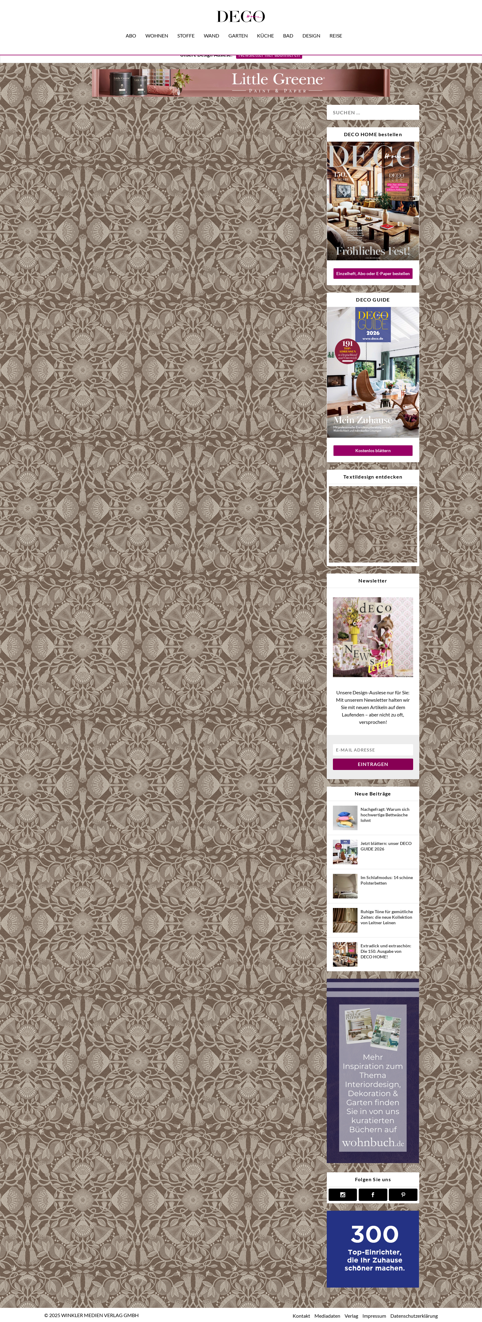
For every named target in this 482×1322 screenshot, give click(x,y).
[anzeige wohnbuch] (373, 1161)
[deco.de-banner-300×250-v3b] (373, 1285)
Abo (131, 27)
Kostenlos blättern (373, 450)
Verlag (351, 1315)
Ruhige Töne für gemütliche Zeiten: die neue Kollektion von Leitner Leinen (387, 917)
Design (311, 27)
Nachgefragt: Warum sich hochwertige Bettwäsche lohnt (385, 814)
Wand (211, 27)
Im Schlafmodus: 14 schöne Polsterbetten (387, 879)
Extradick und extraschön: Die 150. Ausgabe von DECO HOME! (386, 951)
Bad (288, 27)
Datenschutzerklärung (414, 1315)
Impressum (374, 1315)
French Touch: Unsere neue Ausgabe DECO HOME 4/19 (116, 290)
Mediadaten (327, 1315)
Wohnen (156, 27)
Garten (238, 27)
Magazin (78, 400)
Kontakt (301, 1315)
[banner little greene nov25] (241, 94)
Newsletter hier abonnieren (269, 54)
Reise (336, 27)
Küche (265, 27)
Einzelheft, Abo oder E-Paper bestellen (373, 273)
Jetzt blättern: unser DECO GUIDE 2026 (386, 845)
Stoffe (186, 27)
